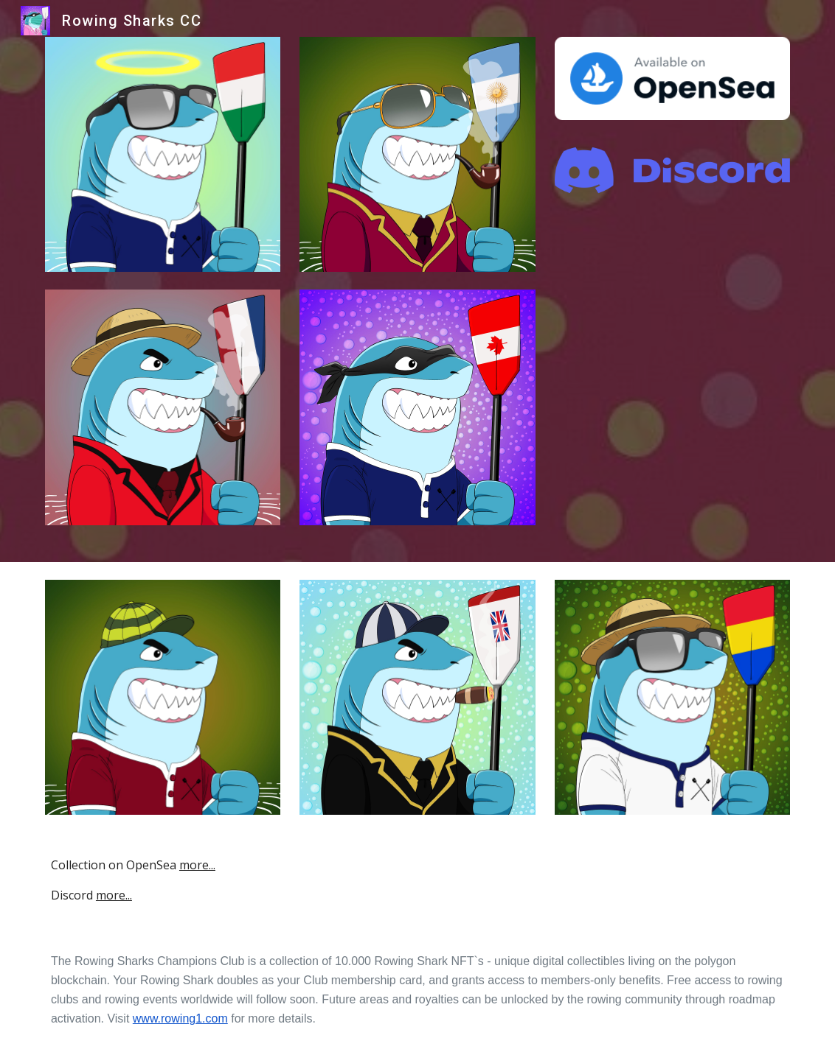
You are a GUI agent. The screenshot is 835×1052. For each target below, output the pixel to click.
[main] (417, 880)
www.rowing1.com (180, 1018)
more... (197, 865)
